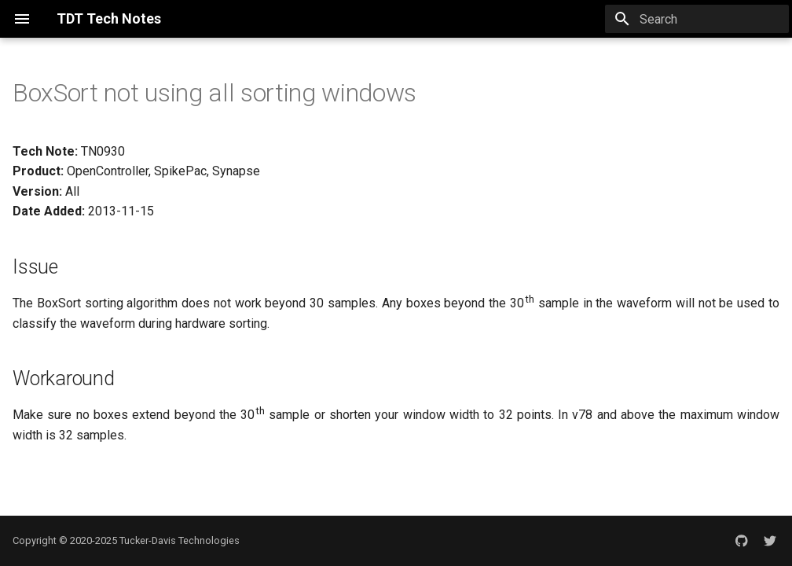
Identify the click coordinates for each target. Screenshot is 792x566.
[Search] (697, 19)
